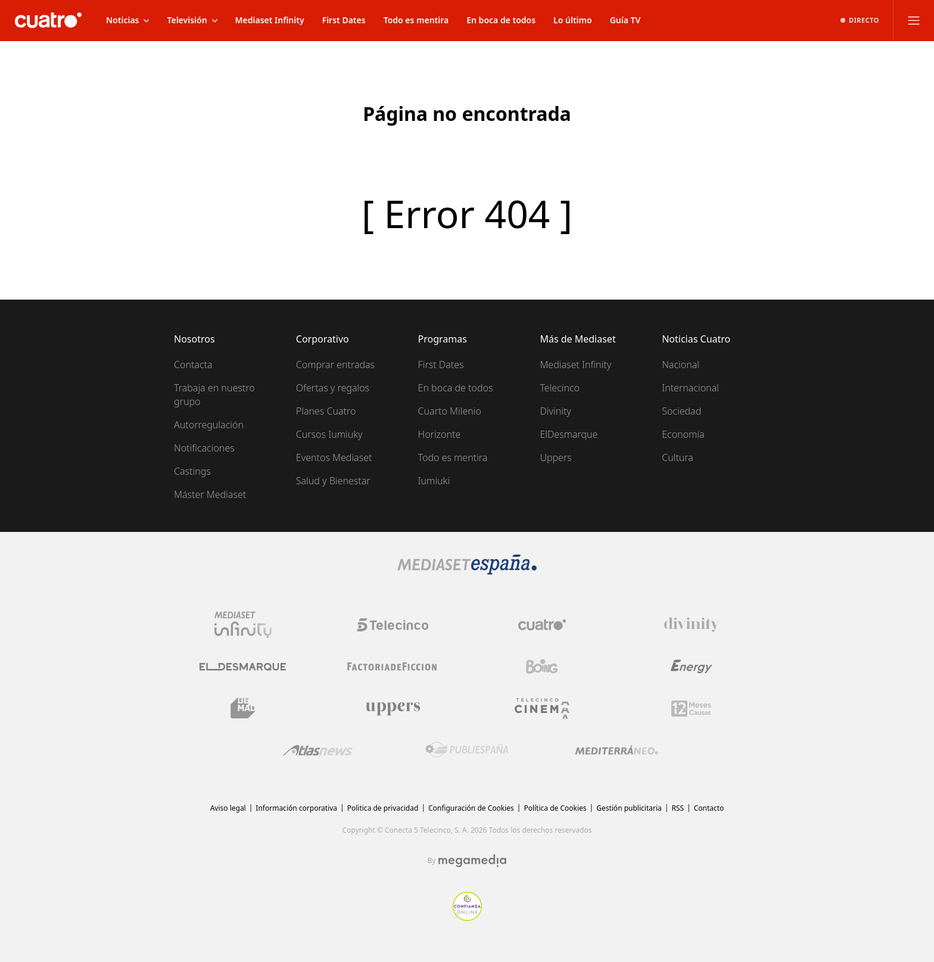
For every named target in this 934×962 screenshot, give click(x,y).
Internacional (690, 387)
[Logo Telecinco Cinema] (542, 709)
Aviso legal (228, 808)
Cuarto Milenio (449, 411)
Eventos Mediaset (334, 457)
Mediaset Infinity (575, 364)
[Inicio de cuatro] (48, 20)
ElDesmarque (568, 434)
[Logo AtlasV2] (318, 750)
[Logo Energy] (691, 666)
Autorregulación (209, 424)
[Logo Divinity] (691, 625)
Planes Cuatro (326, 411)
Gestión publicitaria (629, 808)
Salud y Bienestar (333, 480)
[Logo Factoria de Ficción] (392, 666)
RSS (677, 808)
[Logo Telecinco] (392, 625)
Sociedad (681, 411)
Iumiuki (434, 480)
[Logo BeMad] (243, 708)
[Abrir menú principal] (914, 20)
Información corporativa (296, 808)
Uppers (555, 457)
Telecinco (560, 387)
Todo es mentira (453, 457)
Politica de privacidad (383, 808)
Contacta (193, 364)
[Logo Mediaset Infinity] (243, 625)
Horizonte (439, 434)
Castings (192, 471)
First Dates (441, 364)
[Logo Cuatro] (542, 625)
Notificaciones (204, 447)
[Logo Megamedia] (472, 861)
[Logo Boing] (542, 666)
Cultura (677, 457)
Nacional (680, 364)
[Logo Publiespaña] (467, 750)
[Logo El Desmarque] (243, 667)
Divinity (555, 411)
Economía (683, 434)
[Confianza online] (467, 917)
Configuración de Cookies (471, 808)
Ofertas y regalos (332, 387)
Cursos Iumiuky (329, 434)
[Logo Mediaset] (467, 571)
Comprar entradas (335, 364)
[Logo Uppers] (392, 708)
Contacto (709, 808)
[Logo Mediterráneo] (616, 750)
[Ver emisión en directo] (859, 20)
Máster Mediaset (210, 494)
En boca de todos (455, 387)
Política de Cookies (555, 808)
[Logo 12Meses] (691, 709)
